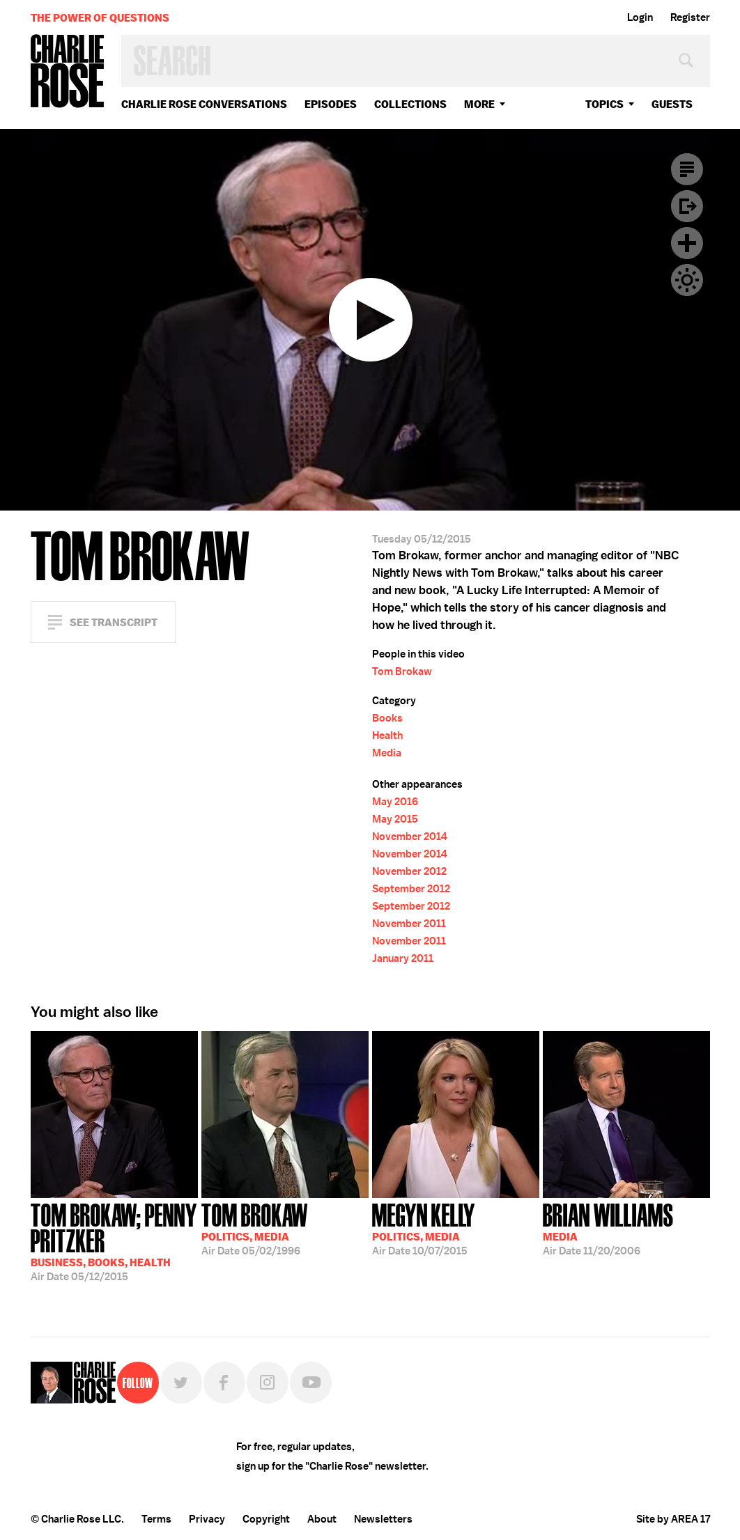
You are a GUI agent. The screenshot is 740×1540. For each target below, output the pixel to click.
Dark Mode (687, 280)
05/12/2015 (114, 1241)
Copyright (266, 1519)
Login (640, 17)
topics (604, 104)
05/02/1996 (254, 1228)
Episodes (331, 104)
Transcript (687, 169)
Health (387, 735)
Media (386, 753)
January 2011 (402, 958)
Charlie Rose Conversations (204, 104)
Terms (156, 1519)
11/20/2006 (608, 1228)
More (479, 104)
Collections (410, 104)
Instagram (267, 1382)
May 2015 (395, 819)
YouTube (311, 1382)
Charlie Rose (68, 72)
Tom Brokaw (402, 671)
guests (672, 104)
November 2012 (409, 871)
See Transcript (113, 622)
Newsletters (383, 1519)
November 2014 (409, 836)
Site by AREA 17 (673, 1519)
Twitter (181, 1382)
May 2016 (395, 802)
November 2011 (409, 924)
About (322, 1519)
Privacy (207, 1519)
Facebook (224, 1382)
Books (387, 718)
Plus (687, 243)
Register (690, 17)
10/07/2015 (423, 1228)
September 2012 (411, 889)
